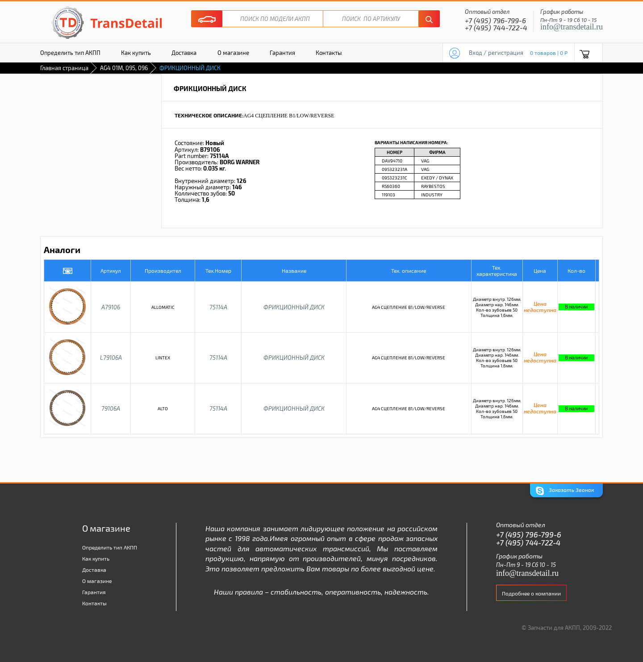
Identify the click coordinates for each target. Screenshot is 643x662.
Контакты (329, 52)
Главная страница (64, 67)
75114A (218, 307)
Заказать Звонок (565, 491)
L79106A (111, 357)
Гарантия (282, 52)
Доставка (183, 52)
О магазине (233, 52)
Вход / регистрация (496, 52)
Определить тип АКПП (70, 52)
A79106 (110, 307)
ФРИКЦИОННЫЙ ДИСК (294, 307)
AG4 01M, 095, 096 (124, 67)
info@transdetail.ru (571, 26)
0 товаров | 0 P (549, 53)
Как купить (136, 52)
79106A (110, 408)
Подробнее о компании (531, 593)
